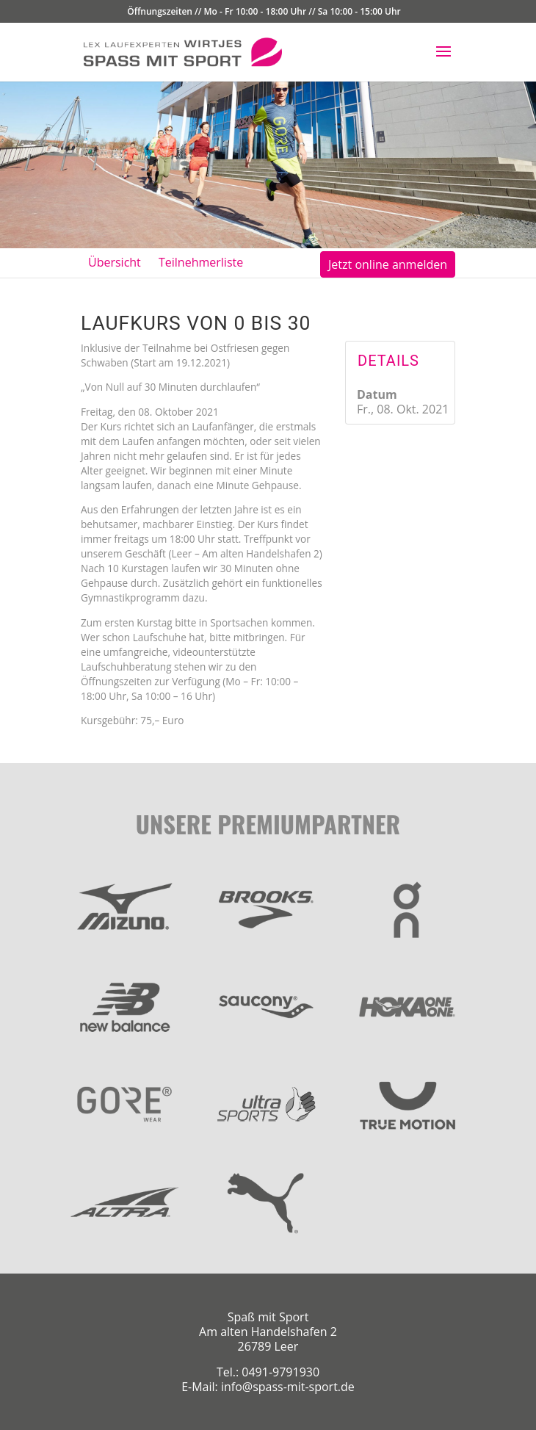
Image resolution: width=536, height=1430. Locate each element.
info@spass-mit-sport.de (288, 1387)
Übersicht (114, 262)
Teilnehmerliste (201, 262)
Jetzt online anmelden (387, 264)
